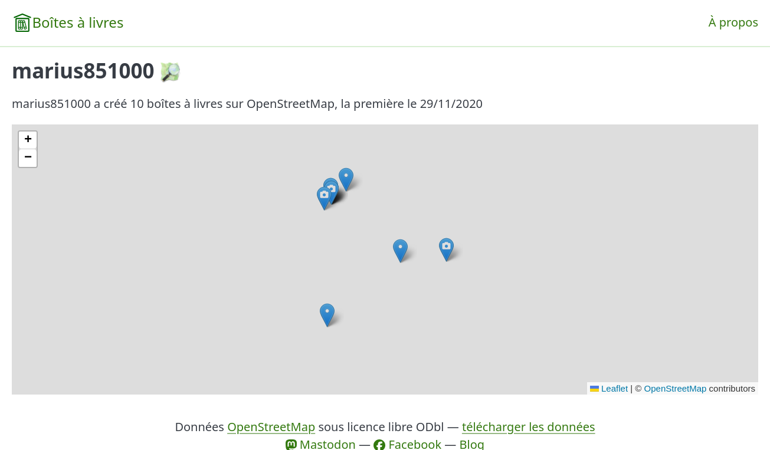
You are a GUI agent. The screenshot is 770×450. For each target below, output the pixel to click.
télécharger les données (528, 427)
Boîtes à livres (77, 22)
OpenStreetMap (675, 388)
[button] (400, 251)
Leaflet (609, 388)
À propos (733, 22)
